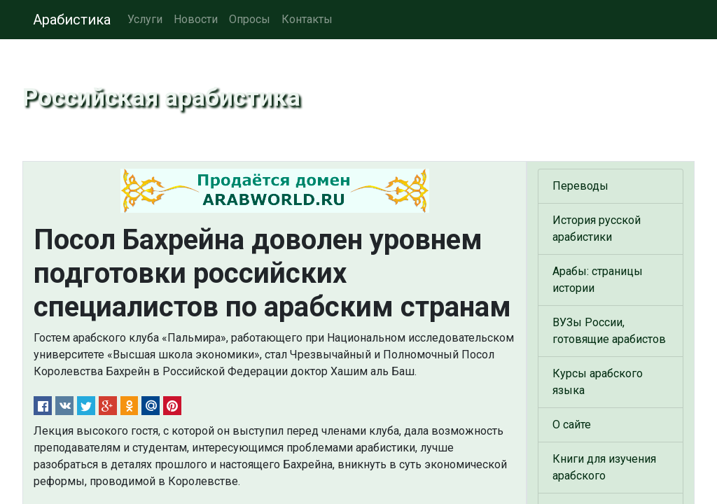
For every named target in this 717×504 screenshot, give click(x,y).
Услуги (144, 19)
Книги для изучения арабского (604, 467)
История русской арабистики (596, 229)
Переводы (580, 185)
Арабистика (72, 19)
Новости (196, 19)
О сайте (571, 424)
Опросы (249, 19)
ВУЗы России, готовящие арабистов (609, 331)
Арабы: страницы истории (597, 280)
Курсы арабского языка (597, 382)
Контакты (307, 19)
